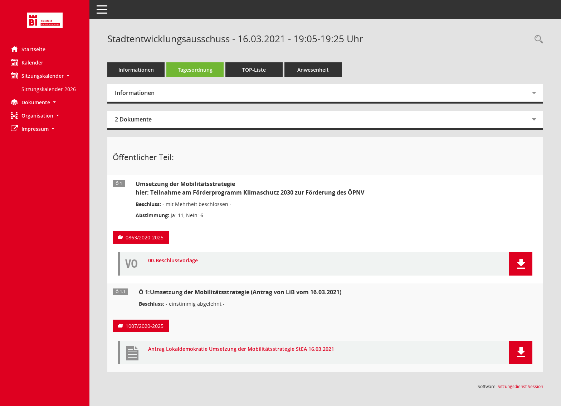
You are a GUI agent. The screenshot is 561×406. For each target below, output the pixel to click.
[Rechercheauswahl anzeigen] (537, 40)
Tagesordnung (195, 69)
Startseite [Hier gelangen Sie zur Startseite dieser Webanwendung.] (28, 49)
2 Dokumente (133, 119)
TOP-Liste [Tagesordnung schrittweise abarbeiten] (254, 69)
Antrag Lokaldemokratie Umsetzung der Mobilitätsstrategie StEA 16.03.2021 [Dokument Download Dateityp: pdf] (241, 349)
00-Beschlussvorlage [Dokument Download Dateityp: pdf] (173, 261)
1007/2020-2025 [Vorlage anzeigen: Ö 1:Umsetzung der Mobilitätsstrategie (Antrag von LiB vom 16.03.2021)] (145, 326)
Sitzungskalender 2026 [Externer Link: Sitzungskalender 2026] (48, 89)
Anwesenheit (313, 69)
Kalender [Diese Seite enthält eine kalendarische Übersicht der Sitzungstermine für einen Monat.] (27, 62)
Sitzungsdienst (520, 386)
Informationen (136, 69)
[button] (44, 75)
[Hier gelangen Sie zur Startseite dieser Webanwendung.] (44, 20)
